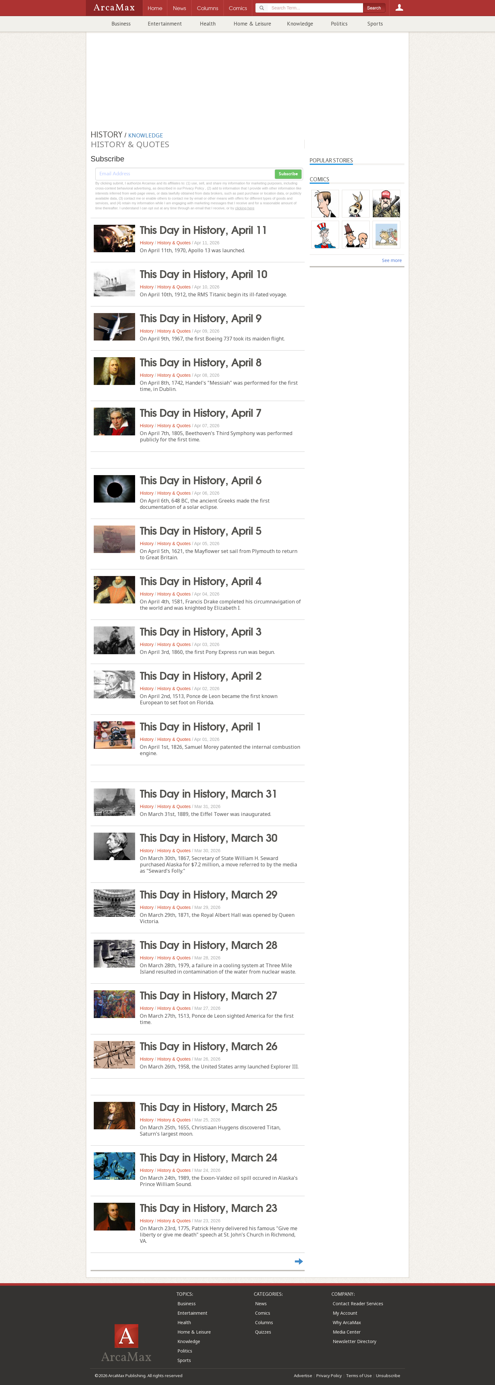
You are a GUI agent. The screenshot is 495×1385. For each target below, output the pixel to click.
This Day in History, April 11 (203, 229)
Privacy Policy (329, 1375)
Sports (375, 23)
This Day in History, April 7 (200, 412)
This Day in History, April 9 (200, 317)
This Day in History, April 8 (200, 361)
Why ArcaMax (347, 1322)
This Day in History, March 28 (208, 944)
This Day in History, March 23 (208, 1207)
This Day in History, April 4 (200, 580)
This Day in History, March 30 (208, 837)
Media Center (347, 1332)
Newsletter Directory (354, 1341)
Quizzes (263, 1332)
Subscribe (288, 174)
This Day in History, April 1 (200, 725)
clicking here (244, 208)
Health (208, 23)
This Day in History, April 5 (200, 529)
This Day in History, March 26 (208, 1045)
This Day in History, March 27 (208, 994)
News (261, 1303)
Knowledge (300, 23)
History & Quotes (174, 242)
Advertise (303, 1375)
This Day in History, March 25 (208, 1106)
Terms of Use (359, 1375)
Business (121, 23)
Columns (264, 1322)
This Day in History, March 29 (208, 893)
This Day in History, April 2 (200, 674)
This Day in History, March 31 (208, 792)
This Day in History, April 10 (203, 273)
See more (392, 260)
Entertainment (165, 23)
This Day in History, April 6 (200, 479)
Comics (262, 1313)
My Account (345, 1313)
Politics (339, 23)
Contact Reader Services (358, 1303)
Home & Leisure (252, 23)
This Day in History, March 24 (208, 1156)
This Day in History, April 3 (200, 630)
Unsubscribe (388, 1375)
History (147, 242)
